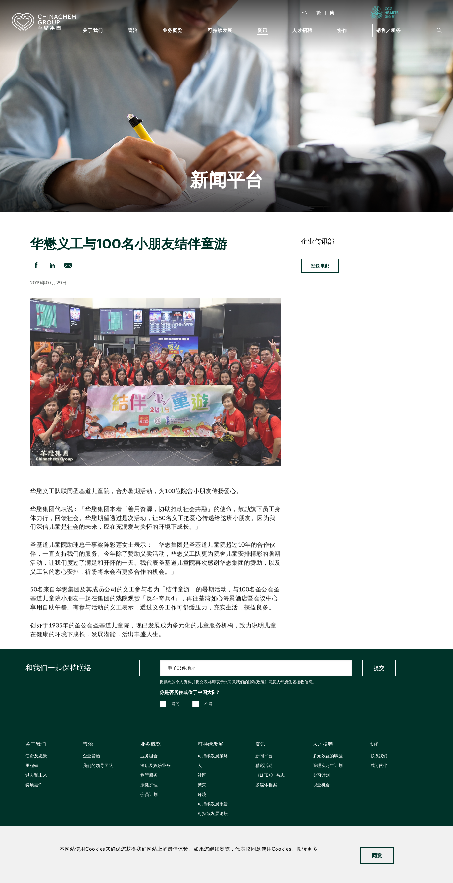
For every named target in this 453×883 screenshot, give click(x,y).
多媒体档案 (266, 785)
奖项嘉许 (34, 785)
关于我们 (93, 30)
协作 (342, 30)
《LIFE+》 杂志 (270, 775)
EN (304, 12)
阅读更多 (307, 849)
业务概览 (173, 30)
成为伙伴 (378, 766)
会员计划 (149, 795)
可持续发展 (220, 30)
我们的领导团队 (98, 766)
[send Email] (68, 265)
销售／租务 (388, 30)
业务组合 (149, 756)
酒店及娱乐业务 (155, 766)
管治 (133, 30)
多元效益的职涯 (328, 756)
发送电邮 (320, 266)
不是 (208, 704)
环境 (202, 795)
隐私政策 (256, 682)
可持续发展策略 (213, 756)
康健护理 (149, 785)
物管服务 (149, 775)
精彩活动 (264, 766)
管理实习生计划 (328, 766)
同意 (377, 855)
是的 (176, 704)
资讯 (262, 30)
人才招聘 (302, 30)
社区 (202, 775)
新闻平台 (264, 756)
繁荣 (202, 785)
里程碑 (31, 766)
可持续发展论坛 (213, 814)
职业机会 (321, 785)
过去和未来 (36, 775)
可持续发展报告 (213, 804)
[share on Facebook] (36, 265)
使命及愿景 (36, 756)
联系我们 (378, 756)
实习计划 (321, 775)
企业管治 (91, 756)
